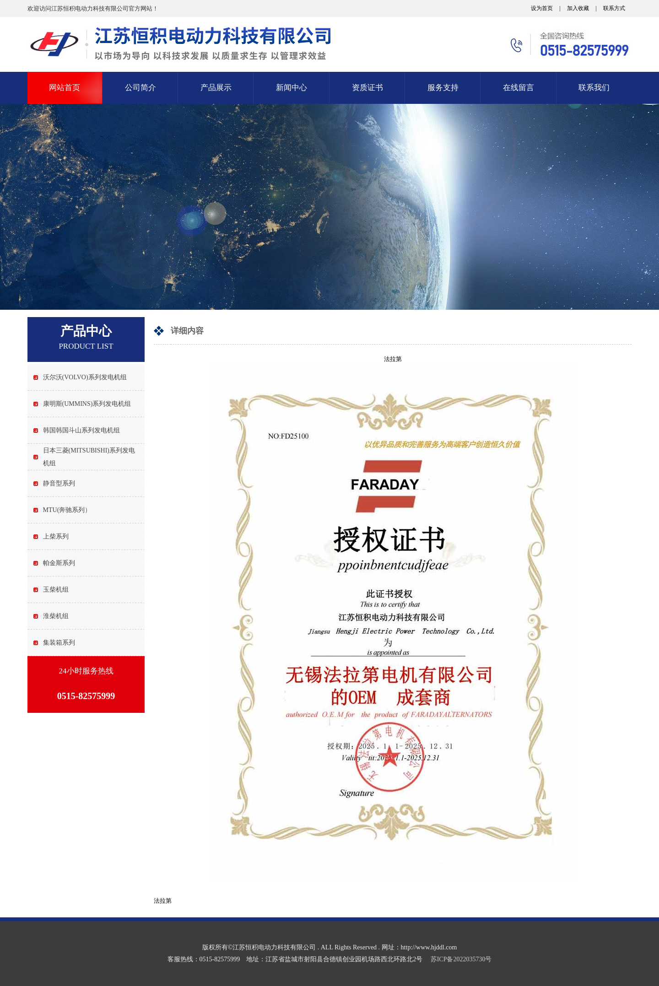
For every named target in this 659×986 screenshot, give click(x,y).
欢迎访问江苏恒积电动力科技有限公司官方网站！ (92, 8)
